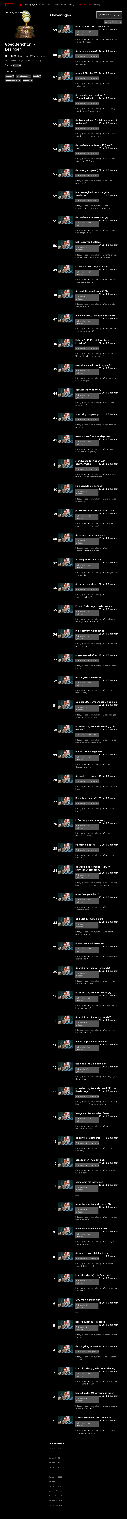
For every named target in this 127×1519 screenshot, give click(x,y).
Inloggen (98, 4)
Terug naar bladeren (17, 12)
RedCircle (27, 80)
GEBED (11, 4)
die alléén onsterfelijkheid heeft (93, 1253)
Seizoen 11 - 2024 (55, 1496)
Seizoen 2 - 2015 (55, 1453)
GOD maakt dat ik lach (87, 1299)
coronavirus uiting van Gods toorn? (94, 1417)
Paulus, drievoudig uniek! (89, 751)
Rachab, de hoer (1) (86, 844)
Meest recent (60, 4)
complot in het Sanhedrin (89, 1181)
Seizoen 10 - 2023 (55, 1491)
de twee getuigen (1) (86, 170)
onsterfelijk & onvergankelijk (91, 1041)
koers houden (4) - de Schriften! (93, 1275)
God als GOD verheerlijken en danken (96, 701)
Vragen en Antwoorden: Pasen (92, 1113)
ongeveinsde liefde (86, 655)
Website (10, 76)
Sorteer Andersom (113, 22)
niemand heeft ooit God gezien (92, 436)
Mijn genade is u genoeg (88, 485)
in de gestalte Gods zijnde (89, 630)
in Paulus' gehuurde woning (90, 820)
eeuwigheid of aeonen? (88, 389)
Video (49, 4)
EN (85, 4)
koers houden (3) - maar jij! (90, 1321)
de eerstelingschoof (86, 584)
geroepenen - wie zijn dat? (90, 1159)
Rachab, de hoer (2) (86, 798)
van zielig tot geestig (87, 414)
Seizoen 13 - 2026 (55, 1505)
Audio (41, 4)
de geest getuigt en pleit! (89, 918)
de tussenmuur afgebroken (90, 534)
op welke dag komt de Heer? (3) (93, 992)
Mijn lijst (72, 4)
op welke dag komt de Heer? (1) (93, 1203)
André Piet (17, 65)
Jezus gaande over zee (88, 559)
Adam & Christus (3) (86, 73)
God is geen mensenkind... (89, 677)
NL (80, 4)
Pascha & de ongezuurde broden (93, 606)
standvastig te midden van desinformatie (90, 462)
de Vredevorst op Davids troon (92, 26)
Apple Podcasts (23, 76)
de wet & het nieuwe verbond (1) (93, 1017)
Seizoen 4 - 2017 (55, 1463)
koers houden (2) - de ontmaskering (95, 1368)
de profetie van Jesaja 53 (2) (91, 217)
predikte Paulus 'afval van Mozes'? (94, 510)
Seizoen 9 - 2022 (55, 1486)
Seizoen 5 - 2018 (55, 1467)
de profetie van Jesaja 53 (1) (91, 290)
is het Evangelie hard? (87, 894)
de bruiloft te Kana (85, 776)
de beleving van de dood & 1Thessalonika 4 (90, 97)
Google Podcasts (13, 80)
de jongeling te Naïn (86, 1346)
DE (90, 4)
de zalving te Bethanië (87, 1137)
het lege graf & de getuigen (90, 1063)
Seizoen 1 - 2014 (55, 1449)
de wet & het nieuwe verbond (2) (93, 967)
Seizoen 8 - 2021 (55, 1482)
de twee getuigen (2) (86, 50)
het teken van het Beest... (89, 241)
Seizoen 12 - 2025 (55, 1501)
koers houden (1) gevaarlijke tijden (94, 1392)
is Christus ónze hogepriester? (91, 266)
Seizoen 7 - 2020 (55, 1477)
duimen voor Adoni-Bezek (89, 943)
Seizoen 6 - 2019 (55, 1472)
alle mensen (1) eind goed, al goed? (95, 315)
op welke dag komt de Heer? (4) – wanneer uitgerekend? (94, 868)
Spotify (37, 76)
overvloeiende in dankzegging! (92, 365)
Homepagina (31, 4)
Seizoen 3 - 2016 (55, 1458)
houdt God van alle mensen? (91, 1228)
